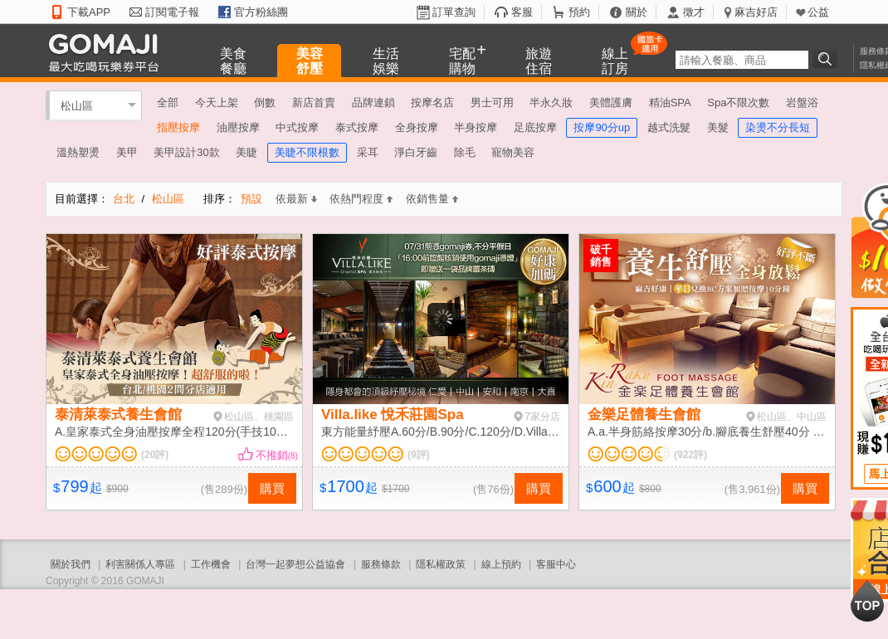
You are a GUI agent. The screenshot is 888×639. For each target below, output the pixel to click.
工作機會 (211, 564)
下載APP (88, 12)
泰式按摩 (356, 127)
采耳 (367, 152)
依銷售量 (432, 199)
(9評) (418, 455)
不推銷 (277, 455)
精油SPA (670, 102)
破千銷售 (601, 255)
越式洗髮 (668, 127)
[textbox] (742, 60)
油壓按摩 (238, 127)
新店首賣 (313, 102)
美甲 (127, 152)
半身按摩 (475, 127)
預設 (251, 199)
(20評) (154, 455)
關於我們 (70, 564)
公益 (818, 12)
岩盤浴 (802, 102)
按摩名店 (432, 102)
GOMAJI (108, 52)
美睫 (246, 152)
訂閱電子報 (172, 12)
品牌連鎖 (373, 102)
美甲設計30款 (186, 152)
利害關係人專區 (140, 564)
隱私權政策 (441, 564)
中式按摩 (297, 127)
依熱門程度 (361, 199)
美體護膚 (610, 102)
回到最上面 (867, 600)
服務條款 (381, 564)
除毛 (465, 152)
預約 (579, 12)
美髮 (718, 127)
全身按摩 (416, 127)
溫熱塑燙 (78, 152)
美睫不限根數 (307, 152)
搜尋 (827, 59)
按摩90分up (601, 127)
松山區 (77, 105)
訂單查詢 (454, 12)
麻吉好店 (756, 12)
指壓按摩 (178, 127)
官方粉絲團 (261, 12)
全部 (167, 102)
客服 (522, 12)
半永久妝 (551, 102)
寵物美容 (512, 152)
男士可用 (492, 102)
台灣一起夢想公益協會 (295, 564)
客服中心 (556, 564)
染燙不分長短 (777, 127)
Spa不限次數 (738, 102)
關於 (636, 12)
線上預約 (501, 564)
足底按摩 (535, 127)
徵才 (694, 12)
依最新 (296, 199)
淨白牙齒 (415, 152)
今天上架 (216, 102)
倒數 (265, 102)
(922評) (690, 455)
